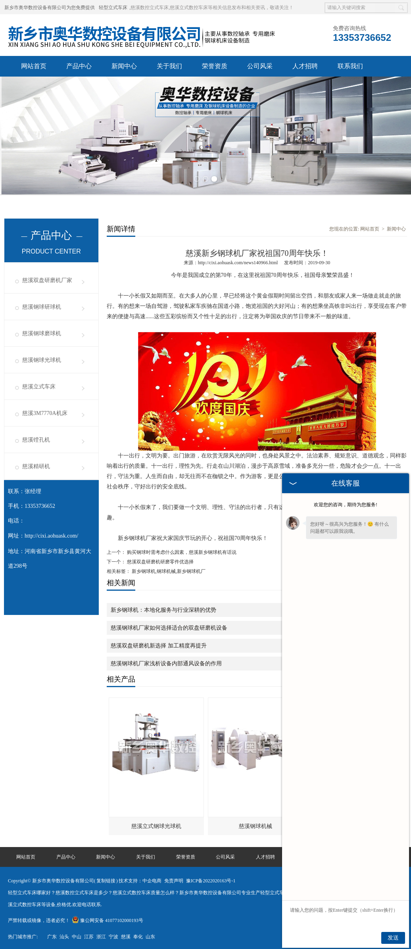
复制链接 (105, 880)
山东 (150, 936)
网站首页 (33, 66)
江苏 (89, 936)
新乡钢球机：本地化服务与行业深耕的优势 (163, 609)
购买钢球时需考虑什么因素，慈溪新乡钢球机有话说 (181, 551)
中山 (76, 936)
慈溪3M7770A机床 (44, 412)
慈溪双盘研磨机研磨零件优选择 (160, 561)
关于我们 (169, 66)
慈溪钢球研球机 (41, 306)
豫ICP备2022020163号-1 (211, 880)
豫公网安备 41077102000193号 (107, 919)
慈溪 (126, 936)
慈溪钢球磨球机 (41, 333)
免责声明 (173, 880)
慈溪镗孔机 (36, 439)
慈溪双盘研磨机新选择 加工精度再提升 (159, 645)
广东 (52, 936)
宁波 (113, 936)
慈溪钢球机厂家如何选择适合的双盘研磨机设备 (169, 627)
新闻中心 (124, 66)
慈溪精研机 (36, 466)
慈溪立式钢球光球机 (156, 825)
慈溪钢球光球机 (41, 359)
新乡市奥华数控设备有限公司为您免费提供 (49, 7)
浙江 (101, 936)
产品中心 (79, 66)
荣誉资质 (214, 66)
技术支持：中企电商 (140, 880)
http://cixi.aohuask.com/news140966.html (238, 262)
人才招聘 (305, 66)
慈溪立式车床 (39, 386)
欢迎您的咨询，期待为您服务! (345, 504)
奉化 (138, 936)
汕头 (64, 936)
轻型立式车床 (113, 7)
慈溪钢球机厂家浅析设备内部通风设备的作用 (166, 663)
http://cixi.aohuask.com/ (51, 535)
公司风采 (260, 66)
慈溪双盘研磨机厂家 (47, 279)
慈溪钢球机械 (255, 825)
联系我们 (350, 66)
